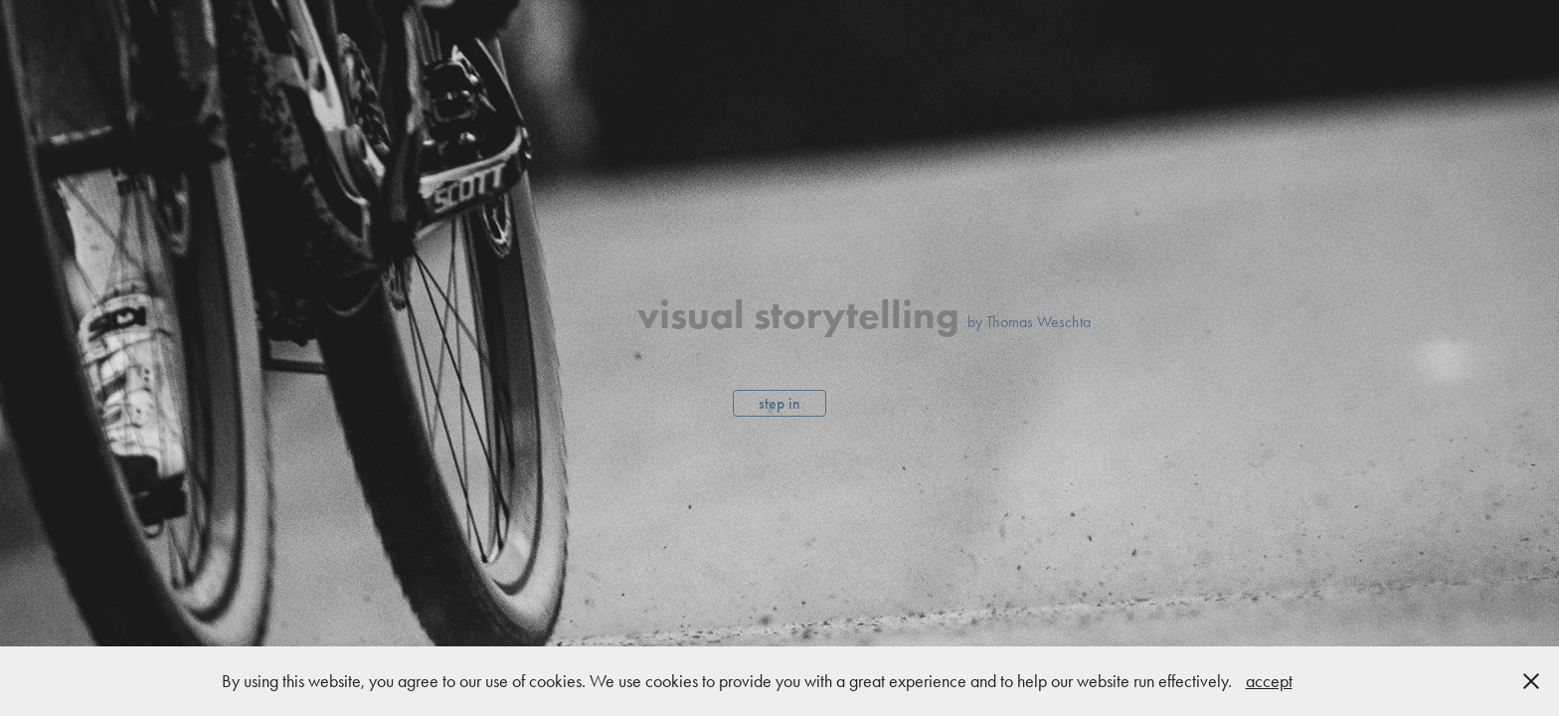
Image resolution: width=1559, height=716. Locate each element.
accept (1269, 681)
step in (779, 403)
